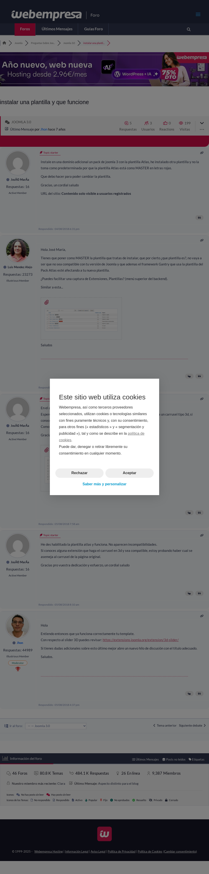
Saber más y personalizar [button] (105, 484)
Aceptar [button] (129, 473)
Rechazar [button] (79, 473)
